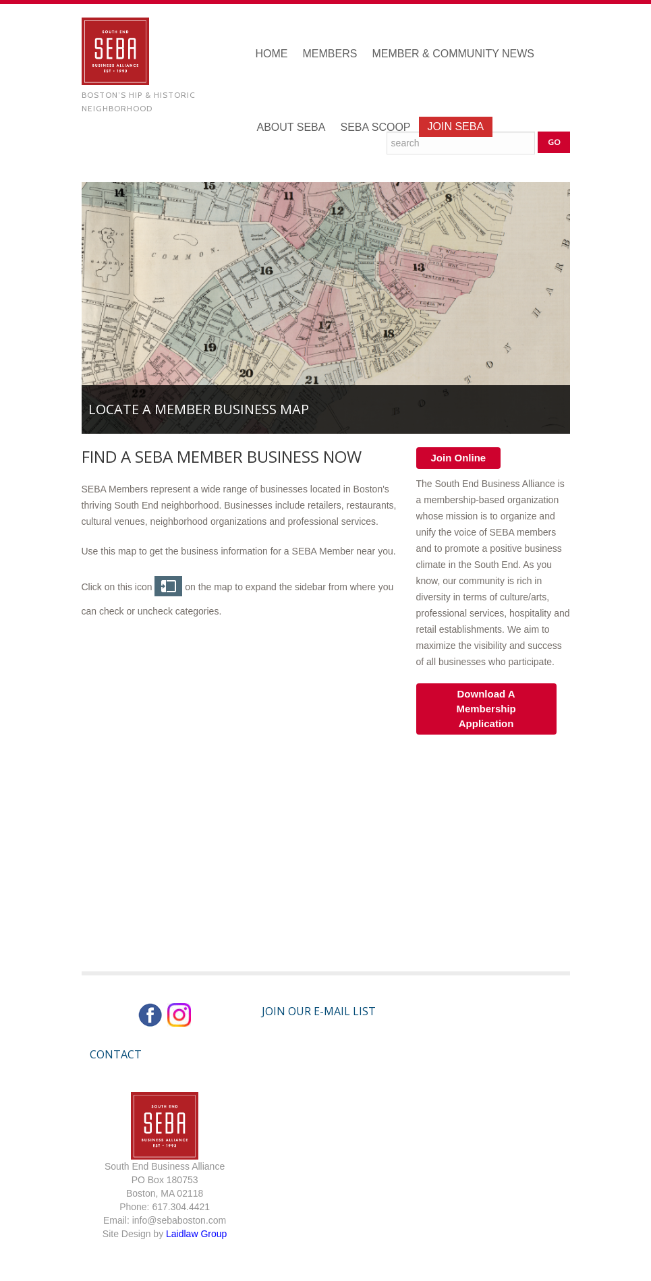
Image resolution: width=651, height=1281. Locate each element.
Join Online (458, 457)
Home (272, 53)
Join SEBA (456, 126)
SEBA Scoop (375, 127)
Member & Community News (453, 53)
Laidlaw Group (196, 1233)
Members (330, 53)
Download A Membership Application (485, 708)
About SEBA (291, 127)
